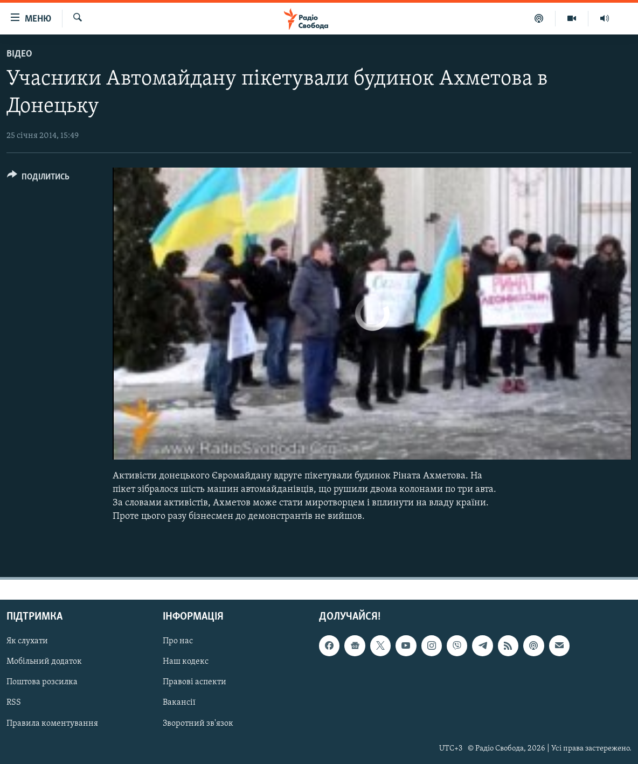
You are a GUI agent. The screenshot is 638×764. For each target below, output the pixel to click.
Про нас (178, 641)
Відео (19, 54)
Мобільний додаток (44, 661)
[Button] (38, 179)
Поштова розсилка (42, 682)
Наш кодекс (186, 661)
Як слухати (27, 641)
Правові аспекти (194, 682)
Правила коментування (52, 723)
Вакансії (179, 702)
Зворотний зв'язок (198, 723)
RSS (13, 702)
